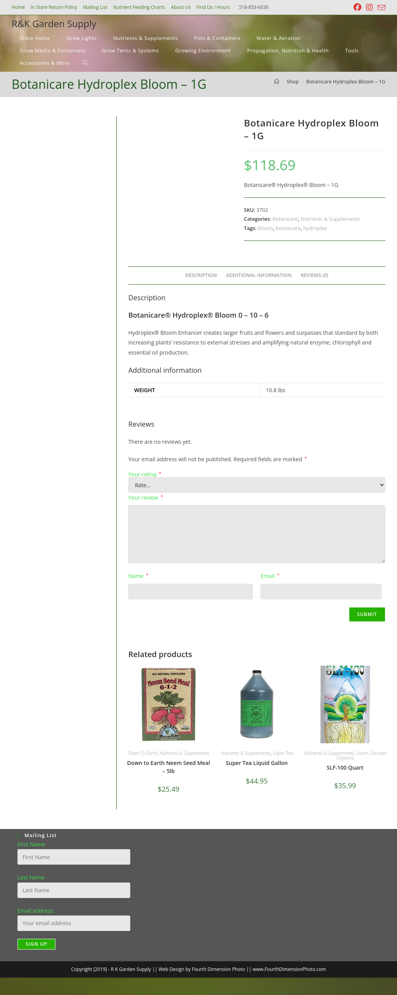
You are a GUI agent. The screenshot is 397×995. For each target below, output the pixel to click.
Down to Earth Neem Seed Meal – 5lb (168, 767)
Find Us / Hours (213, 7)
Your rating (144, 474)
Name (138, 576)
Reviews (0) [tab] (314, 275)
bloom (265, 228)
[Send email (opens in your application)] (380, 7)
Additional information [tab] (259, 275)
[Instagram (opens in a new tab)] (369, 7)
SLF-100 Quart (345, 767)
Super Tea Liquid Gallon (257, 763)
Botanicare (285, 218)
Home (18, 7)
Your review (145, 497)
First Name (31, 844)
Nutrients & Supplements (330, 218)
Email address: (35, 910)
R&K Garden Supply (54, 23)
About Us (180, 7)
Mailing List (95, 7)
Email (270, 576)
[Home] (276, 81)
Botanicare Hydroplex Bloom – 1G (345, 81)
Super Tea (283, 753)
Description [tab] (201, 275)
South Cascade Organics (361, 755)
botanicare (288, 228)
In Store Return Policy (54, 7)
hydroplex (315, 228)
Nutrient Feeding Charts (139, 7)
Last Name (31, 877)
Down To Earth (142, 753)
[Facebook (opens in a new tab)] (357, 7)
